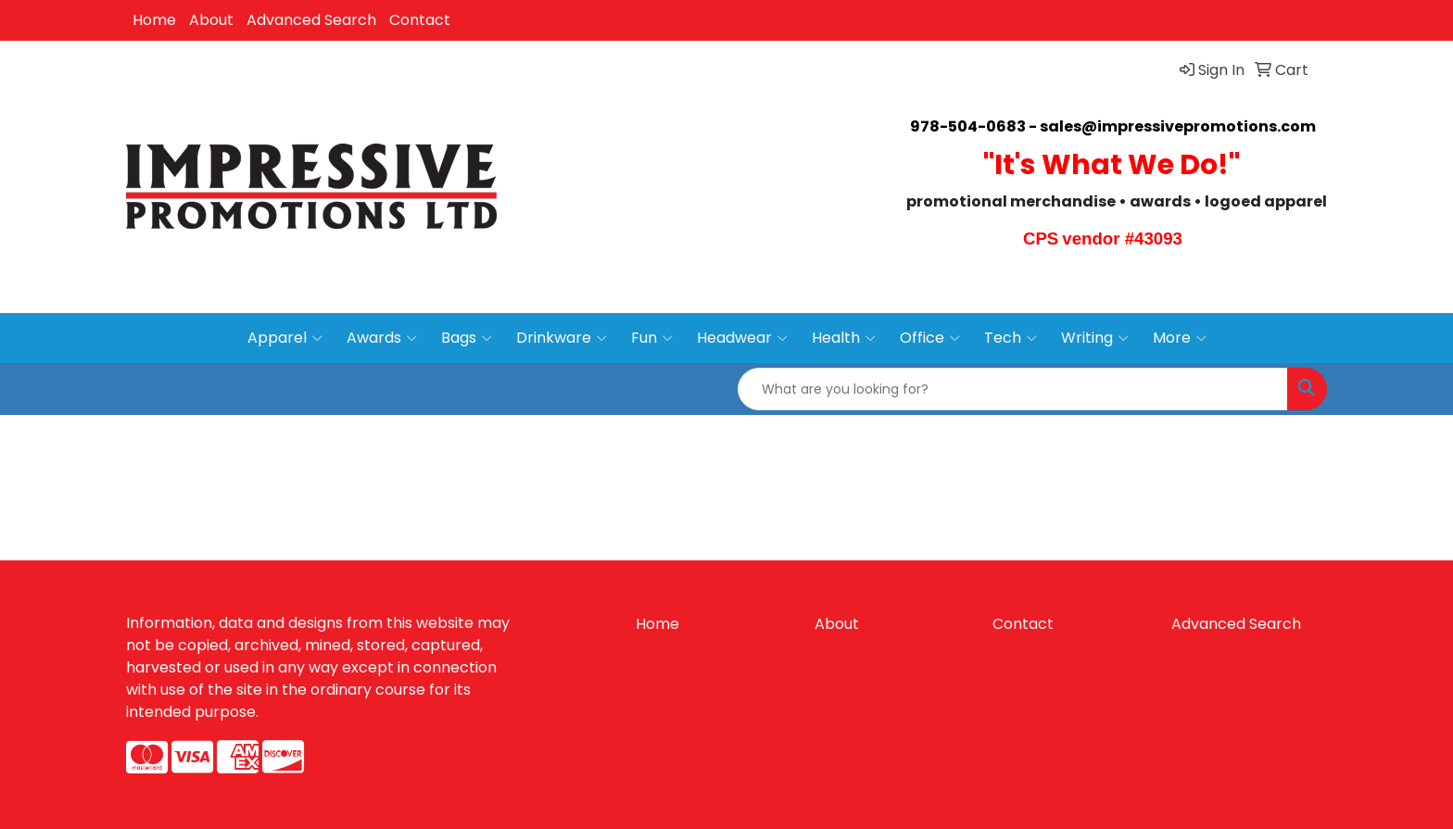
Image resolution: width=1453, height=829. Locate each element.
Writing (1095, 338)
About (211, 20)
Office (930, 338)
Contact (419, 20)
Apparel (284, 338)
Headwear (742, 338)
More (1180, 338)
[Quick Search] (1013, 389)
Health (844, 338)
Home (154, 20)
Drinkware (561, 338)
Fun (652, 338)
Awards (382, 338)
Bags (466, 338)
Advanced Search (311, 20)
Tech (1010, 338)
